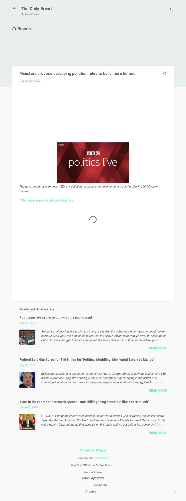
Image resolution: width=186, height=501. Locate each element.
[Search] (171, 9)
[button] (164, 73)
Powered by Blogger (93, 450)
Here (112, 465)
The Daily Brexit (36, 8)
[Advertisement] (93, 112)
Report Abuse (93, 472)
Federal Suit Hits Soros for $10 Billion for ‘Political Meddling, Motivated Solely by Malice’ (86, 359)
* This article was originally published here (46, 200)
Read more (158, 348)
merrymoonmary (101, 458)
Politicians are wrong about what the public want (55, 317)
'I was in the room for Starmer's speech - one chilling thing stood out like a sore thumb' (84, 402)
